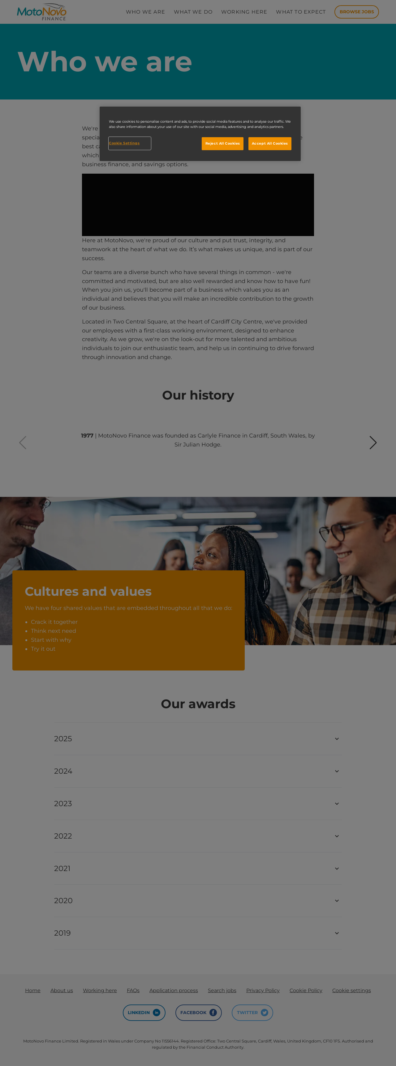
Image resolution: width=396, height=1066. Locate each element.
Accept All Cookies (270, 143)
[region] (200, 134)
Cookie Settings (124, 143)
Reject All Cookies (222, 143)
